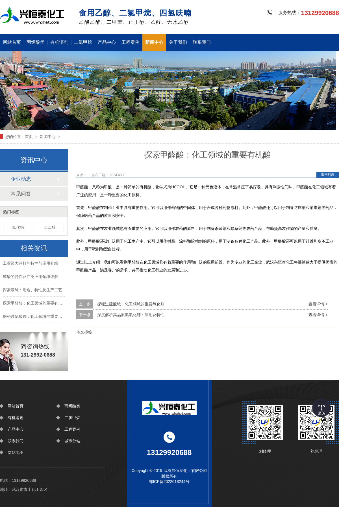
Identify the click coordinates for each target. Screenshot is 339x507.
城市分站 (72, 441)
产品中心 (107, 42)
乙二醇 (50, 227)
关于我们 (178, 42)
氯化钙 (18, 227)
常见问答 (21, 194)
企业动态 (21, 179)
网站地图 (15, 452)
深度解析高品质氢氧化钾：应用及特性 (130, 314)
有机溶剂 (59, 42)
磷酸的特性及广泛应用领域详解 (30, 277)
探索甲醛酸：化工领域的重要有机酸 (34, 303)
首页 (29, 136)
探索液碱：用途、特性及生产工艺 (32, 290)
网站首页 (12, 42)
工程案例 (130, 42)
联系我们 (202, 42)
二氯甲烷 (83, 42)
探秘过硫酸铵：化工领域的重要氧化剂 (130, 304)
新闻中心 (154, 42)
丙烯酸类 (36, 42)
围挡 (33, 15)
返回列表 (327, 175)
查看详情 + (318, 304)
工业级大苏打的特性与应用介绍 (30, 264)
